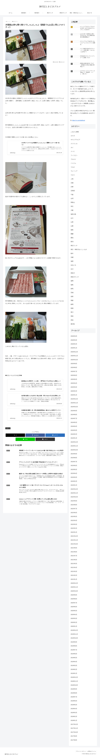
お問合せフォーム (91, 751)
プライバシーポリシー (80, 751)
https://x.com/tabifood (78, 120)
